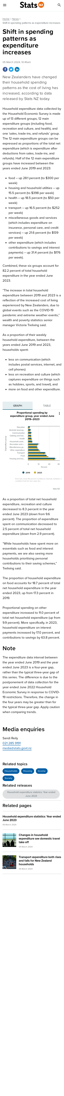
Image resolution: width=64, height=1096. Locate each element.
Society (8, 778)
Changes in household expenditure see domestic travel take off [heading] (39, 838)
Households (11, 771)
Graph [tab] (17, 405)
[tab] (18, 406)
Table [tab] (47, 405)
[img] (9, 840)
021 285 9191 (12, 743)
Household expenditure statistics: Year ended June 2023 (31, 794)
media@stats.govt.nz (17, 748)
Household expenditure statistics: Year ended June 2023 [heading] (32, 818)
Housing (27, 771)
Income (42, 771)
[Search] (59, 5)
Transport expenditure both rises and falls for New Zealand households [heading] (40, 860)
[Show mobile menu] (5, 5)
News (15, 19)
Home (6, 19)
